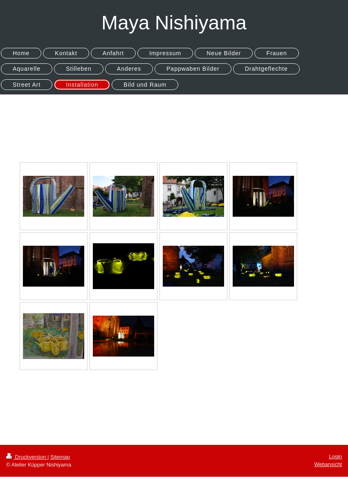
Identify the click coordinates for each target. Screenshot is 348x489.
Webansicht (328, 464)
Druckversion (26, 457)
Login (335, 456)
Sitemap (60, 457)
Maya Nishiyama (174, 23)
